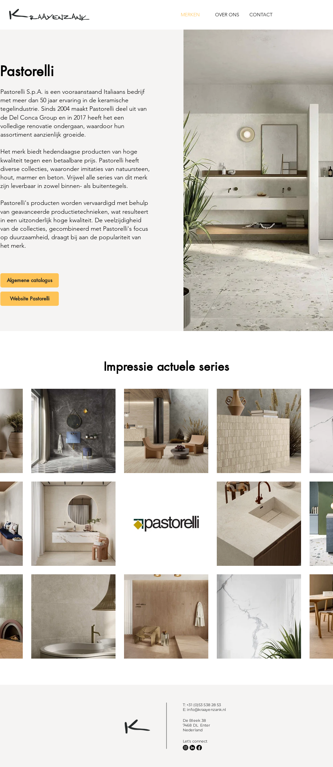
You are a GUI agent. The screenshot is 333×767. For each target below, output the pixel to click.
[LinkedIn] (192, 747)
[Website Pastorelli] (29, 299)
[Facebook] (199, 747)
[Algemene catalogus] (29, 280)
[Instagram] (185, 747)
